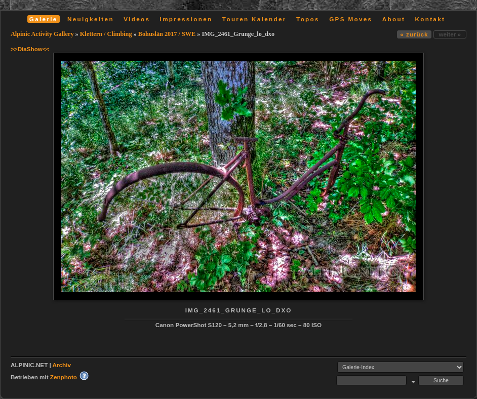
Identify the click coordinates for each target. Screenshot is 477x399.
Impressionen (186, 19)
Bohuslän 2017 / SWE (166, 33)
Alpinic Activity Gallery (42, 33)
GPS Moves (350, 19)
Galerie (43, 19)
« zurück (414, 34)
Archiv (62, 365)
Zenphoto (63, 377)
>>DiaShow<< (30, 49)
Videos (137, 19)
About (393, 19)
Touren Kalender (254, 19)
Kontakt (430, 19)
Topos (308, 19)
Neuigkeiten (90, 19)
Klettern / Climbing (106, 33)
